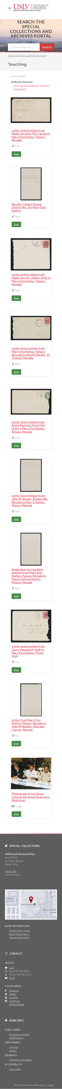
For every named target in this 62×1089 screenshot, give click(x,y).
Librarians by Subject (19, 1034)
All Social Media (16, 1004)
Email (11, 978)
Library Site (11, 871)
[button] (9, 8)
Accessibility (15, 1069)
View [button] (16, 154)
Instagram (14, 1000)
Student (13, 1050)
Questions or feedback (20, 1059)
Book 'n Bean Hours (19, 934)
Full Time (13, 1047)
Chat (11, 967)
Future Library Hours (20, 930)
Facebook (14, 990)
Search (46, 47)
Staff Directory (16, 1037)
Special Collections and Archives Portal (27, 55)
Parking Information (19, 937)
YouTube (13, 997)
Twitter (12, 994)
